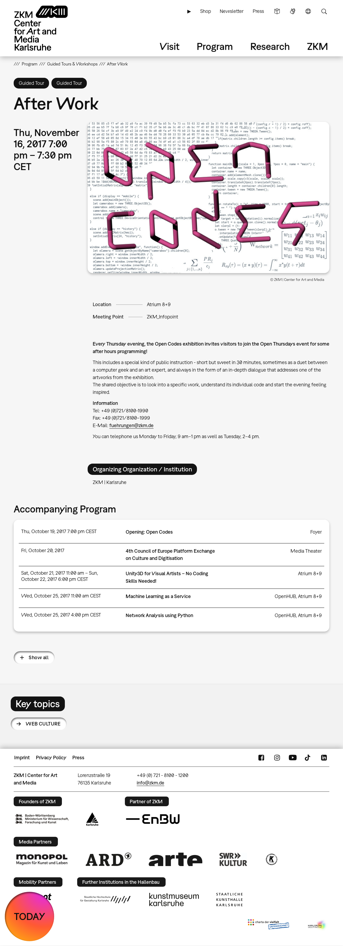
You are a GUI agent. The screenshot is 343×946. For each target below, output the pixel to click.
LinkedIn (324, 757)
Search (324, 11)
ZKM (317, 46)
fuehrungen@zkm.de (131, 425)
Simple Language (277, 11)
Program (215, 46)
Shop (205, 11)
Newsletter (232, 11)
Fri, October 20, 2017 (42, 550)
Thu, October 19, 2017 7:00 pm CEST (59, 531)
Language (308, 11)
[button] (208, 197)
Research (270, 46)
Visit (170, 46)
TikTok (308, 757)
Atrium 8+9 (159, 304)
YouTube (292, 757)
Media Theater (306, 551)
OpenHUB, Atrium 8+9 (298, 596)
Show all (39, 657)
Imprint (22, 757)
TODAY (29, 916)
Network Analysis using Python (159, 615)
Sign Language (292, 11)
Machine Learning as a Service (158, 596)
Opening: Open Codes (149, 532)
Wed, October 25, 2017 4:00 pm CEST (61, 615)
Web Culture (43, 724)
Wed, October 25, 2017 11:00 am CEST (61, 596)
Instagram (277, 757)
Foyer (316, 532)
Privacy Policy (51, 757)
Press (258, 11)
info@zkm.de (150, 783)
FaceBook (261, 757)
